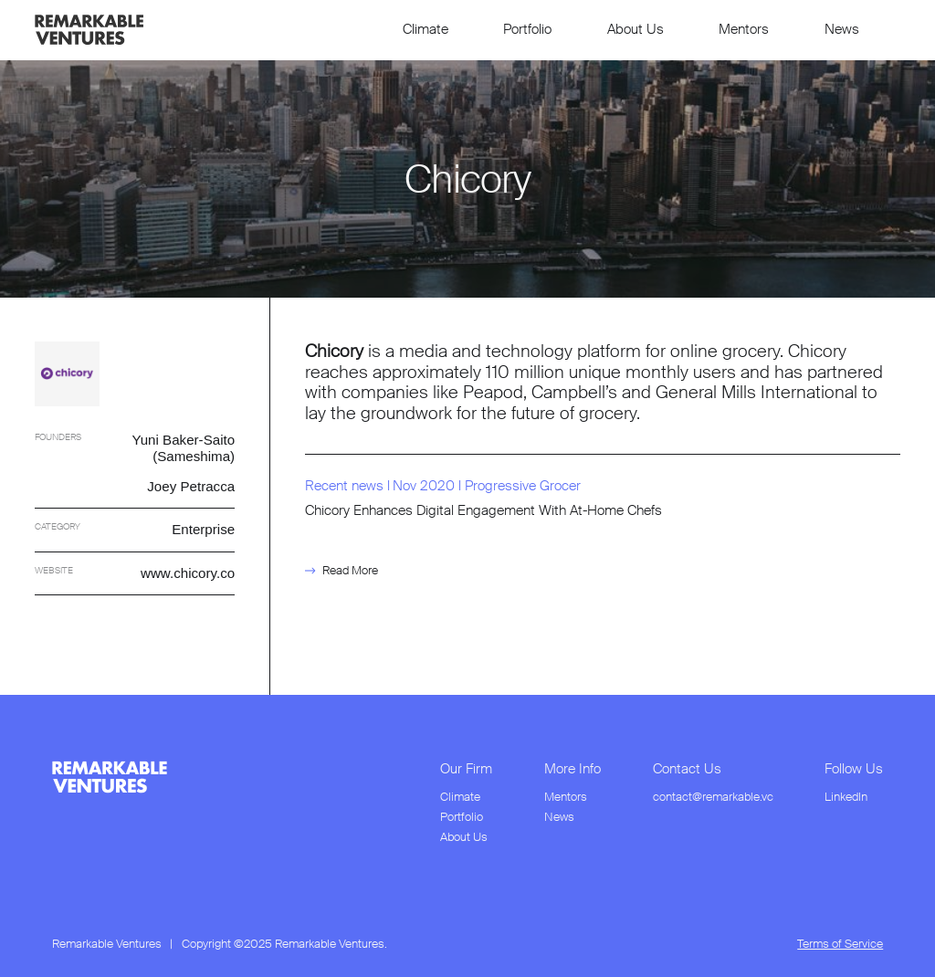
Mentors (744, 29)
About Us (635, 29)
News (842, 29)
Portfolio (527, 29)
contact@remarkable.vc (713, 797)
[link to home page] (89, 30)
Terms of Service (840, 944)
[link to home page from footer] (109, 777)
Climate (425, 29)
